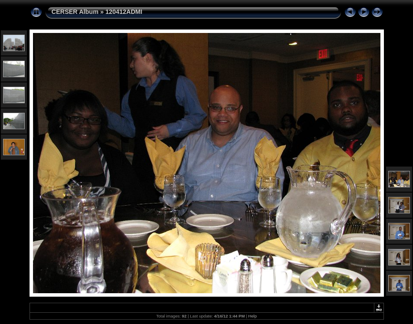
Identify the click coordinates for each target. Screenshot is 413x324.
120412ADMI (124, 11)
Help (252, 316)
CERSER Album (75, 11)
